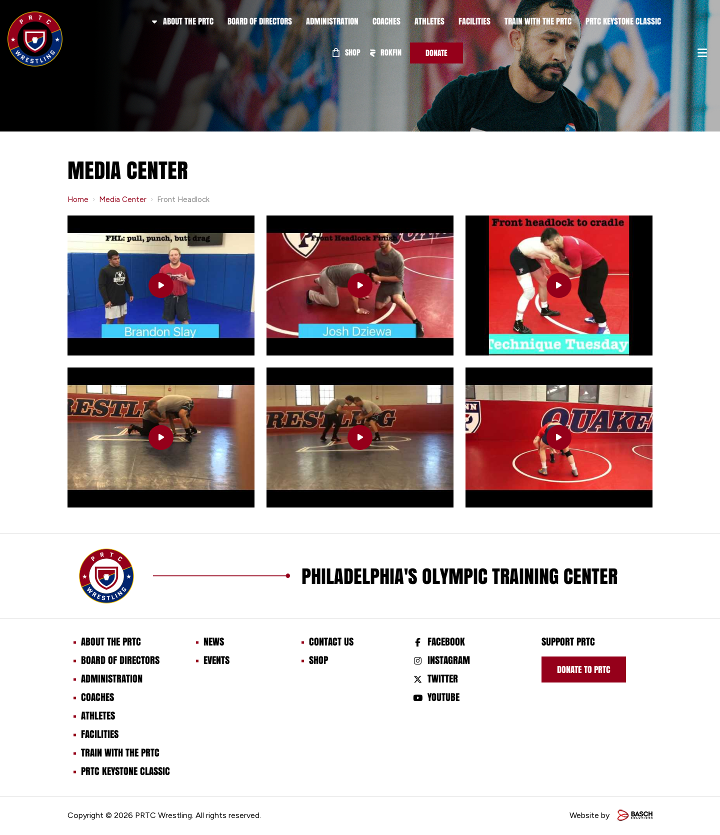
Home (78, 199)
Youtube (444, 697)
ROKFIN (386, 52)
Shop (346, 52)
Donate (437, 52)
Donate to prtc (583, 669)
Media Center (122, 199)
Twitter (443, 678)
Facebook (446, 641)
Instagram (449, 660)
